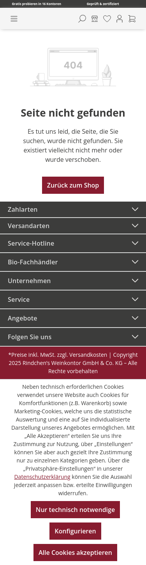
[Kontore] (94, 18)
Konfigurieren (75, 531)
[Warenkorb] (132, 18)
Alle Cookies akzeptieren (75, 552)
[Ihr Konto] (119, 18)
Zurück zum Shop (73, 185)
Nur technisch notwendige (75, 509)
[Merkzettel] (107, 18)
